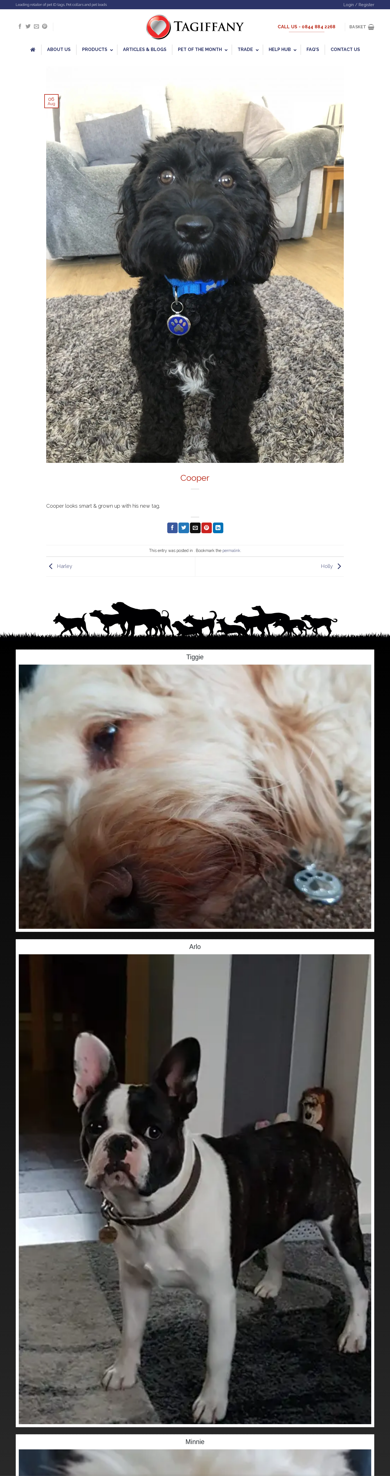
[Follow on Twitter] (28, 27)
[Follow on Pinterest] (44, 27)
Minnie (195, 1441)
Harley (59, 566)
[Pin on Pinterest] (206, 528)
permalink (231, 550)
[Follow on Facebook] (19, 27)
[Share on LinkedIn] (218, 528)
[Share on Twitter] (183, 528)
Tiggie (195, 657)
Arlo (195, 946)
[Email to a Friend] (195, 528)
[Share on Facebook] (172, 528)
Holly (332, 566)
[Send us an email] (36, 27)
